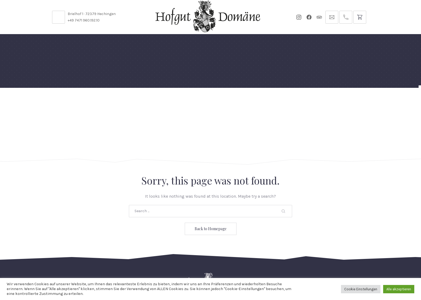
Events (213, 100)
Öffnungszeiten (164, 264)
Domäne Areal (108, 100)
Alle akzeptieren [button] (398, 289)
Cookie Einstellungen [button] (360, 289)
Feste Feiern (70, 100)
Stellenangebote (94, 264)
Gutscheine (280, 100)
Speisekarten (146, 100)
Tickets (309, 100)
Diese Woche (183, 100)
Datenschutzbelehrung (274, 264)
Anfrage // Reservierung (358, 100)
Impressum (335, 264)
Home (42, 100)
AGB (311, 264)
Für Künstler (244, 100)
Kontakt (130, 264)
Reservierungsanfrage (215, 264)
